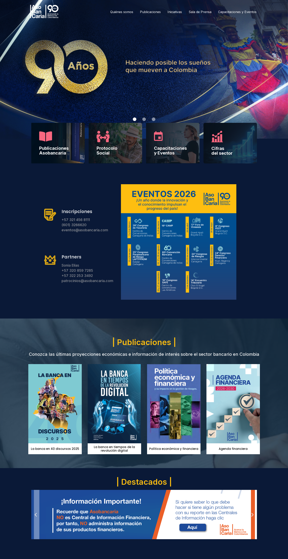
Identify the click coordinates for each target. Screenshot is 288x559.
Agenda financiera (233, 449)
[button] (134, 119)
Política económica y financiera (173, 449)
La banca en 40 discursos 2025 (55, 449)
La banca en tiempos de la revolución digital (114, 449)
